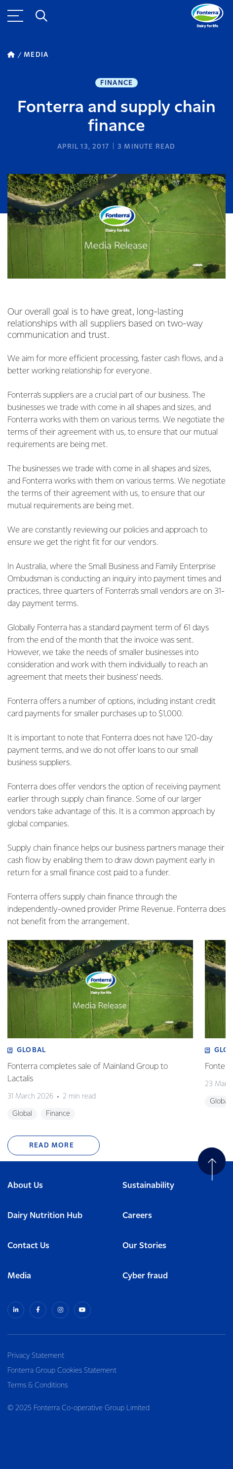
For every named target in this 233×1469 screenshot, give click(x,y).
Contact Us (28, 1246)
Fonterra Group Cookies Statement (61, 1370)
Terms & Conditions (37, 1385)
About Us (25, 1186)
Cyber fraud (145, 1276)
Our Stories (144, 1246)
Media (19, 1276)
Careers (137, 1216)
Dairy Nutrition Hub (44, 1216)
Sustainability (148, 1186)
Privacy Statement (35, 1355)
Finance (116, 83)
